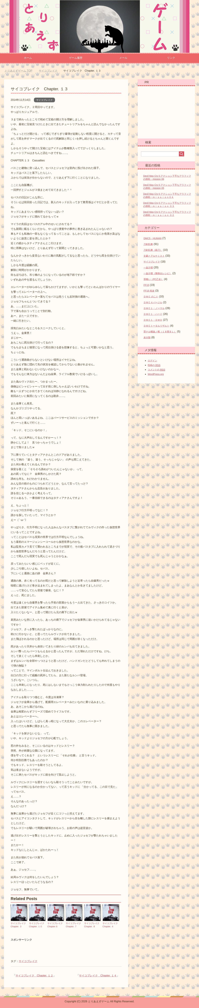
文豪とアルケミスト (154, 256)
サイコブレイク (44, 100)
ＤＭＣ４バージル (153, 302)
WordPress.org (156, 374)
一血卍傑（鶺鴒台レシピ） (158, 273)
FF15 (146, 285)
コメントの (156, 369)
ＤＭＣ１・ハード (153, 314)
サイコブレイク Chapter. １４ (98, 974)
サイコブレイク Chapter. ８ (92, 924)
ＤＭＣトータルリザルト (156, 325)
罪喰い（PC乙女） (153, 279)
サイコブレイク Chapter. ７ (74, 924)
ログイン (152, 360)
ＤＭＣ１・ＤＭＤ (153, 320)
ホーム (28, 57)
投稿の (154, 365)
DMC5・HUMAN (153, 238)
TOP (18, 70)
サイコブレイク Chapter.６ (55, 924)
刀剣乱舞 (148, 244)
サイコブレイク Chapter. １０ (37, 924)
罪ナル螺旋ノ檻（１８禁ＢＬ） (160, 331)
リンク (171, 57)
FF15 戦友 (149, 290)
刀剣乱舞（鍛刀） (153, 250)
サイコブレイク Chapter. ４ (111, 924)
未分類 (147, 337)
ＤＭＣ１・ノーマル (154, 308)
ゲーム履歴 (75, 57)
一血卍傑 (148, 267)
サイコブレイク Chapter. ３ (19, 924)
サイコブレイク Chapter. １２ (34, 974)
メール (123, 57)
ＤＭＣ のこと (151, 296)
